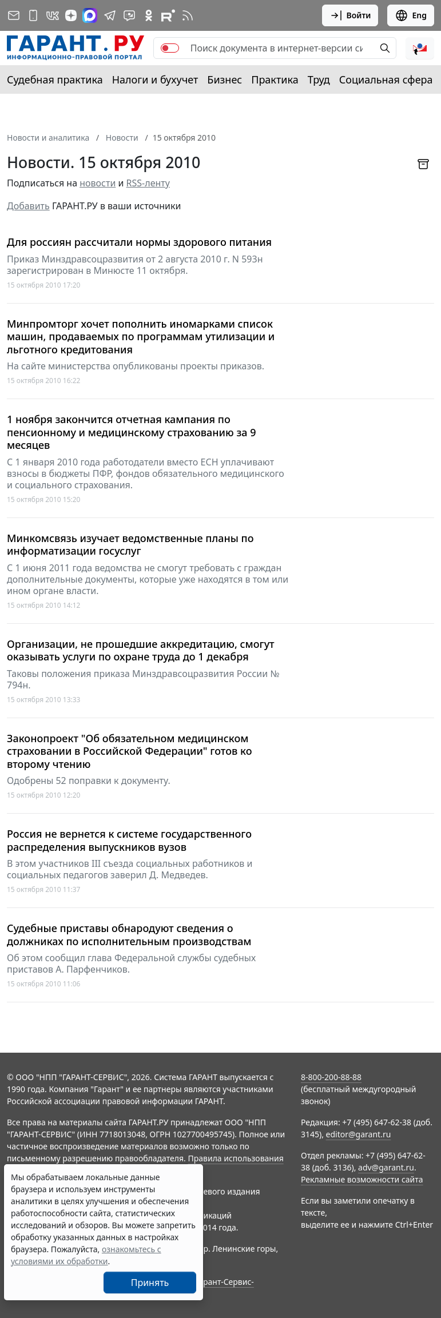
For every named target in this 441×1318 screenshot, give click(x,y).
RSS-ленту (148, 183)
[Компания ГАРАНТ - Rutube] (168, 15)
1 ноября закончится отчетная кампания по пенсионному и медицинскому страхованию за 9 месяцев (131, 432)
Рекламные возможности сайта (362, 1179)
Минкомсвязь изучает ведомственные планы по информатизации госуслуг (130, 545)
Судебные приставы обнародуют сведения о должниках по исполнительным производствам (129, 934)
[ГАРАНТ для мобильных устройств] (33, 15)
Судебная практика (55, 79)
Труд (319, 79)
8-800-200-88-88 (331, 1077)
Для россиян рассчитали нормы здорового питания (139, 242)
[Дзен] (71, 15)
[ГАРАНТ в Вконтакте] (52, 15)
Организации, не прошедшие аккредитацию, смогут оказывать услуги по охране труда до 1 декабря (141, 650)
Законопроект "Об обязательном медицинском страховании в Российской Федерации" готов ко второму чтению (129, 751)
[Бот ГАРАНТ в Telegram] (129, 15)
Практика (274, 79)
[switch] (170, 48)
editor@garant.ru (358, 1134)
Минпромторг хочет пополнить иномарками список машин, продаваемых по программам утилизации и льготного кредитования (141, 336)
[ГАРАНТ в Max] (89, 15)
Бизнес (224, 79)
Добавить (28, 206)
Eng (411, 15)
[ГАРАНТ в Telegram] (110, 15)
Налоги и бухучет (155, 79)
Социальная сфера (386, 79)
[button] (420, 48)
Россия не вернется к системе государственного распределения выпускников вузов (129, 840)
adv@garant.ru (386, 1167)
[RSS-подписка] (187, 15)
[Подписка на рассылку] (14, 15)
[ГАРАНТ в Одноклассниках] (149, 15)
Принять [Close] (150, 1282)
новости (98, 183)
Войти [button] (350, 15)
